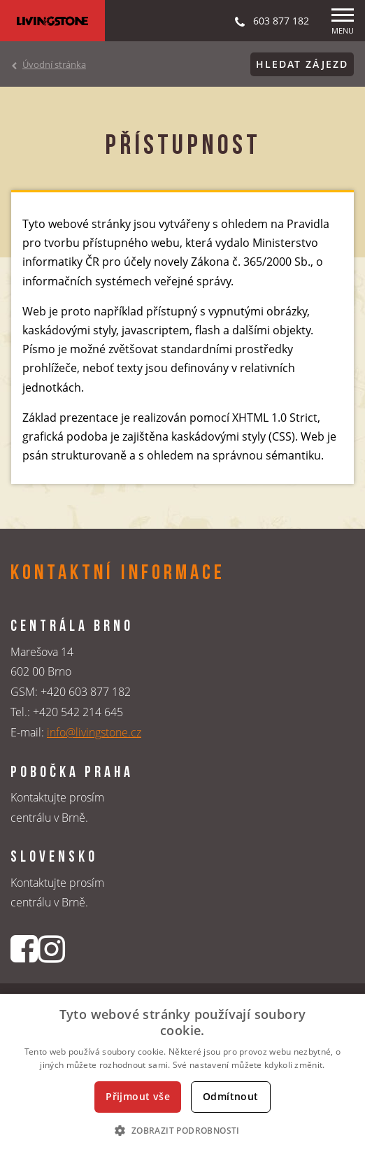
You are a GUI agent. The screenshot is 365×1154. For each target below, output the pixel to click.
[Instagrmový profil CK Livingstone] (51, 948)
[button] (182, 1130)
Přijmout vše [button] (138, 1096)
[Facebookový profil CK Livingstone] (24, 948)
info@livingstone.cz (94, 732)
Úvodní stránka (54, 64)
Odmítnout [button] (231, 1096)
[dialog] (182, 1074)
